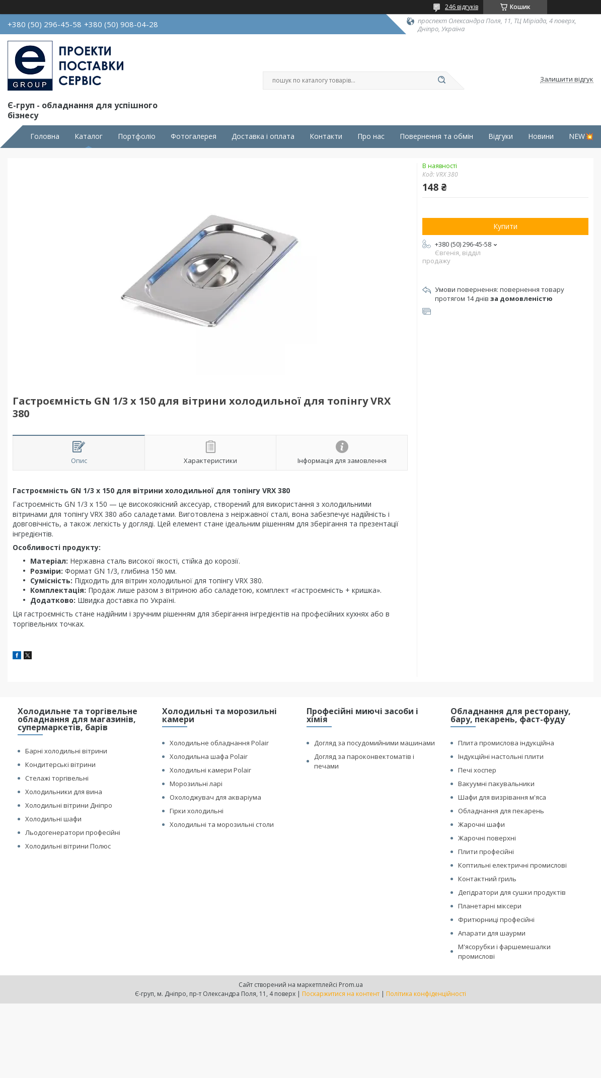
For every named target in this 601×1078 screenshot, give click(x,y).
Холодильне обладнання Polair (219, 742)
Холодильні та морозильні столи (222, 824)
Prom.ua (351, 984)
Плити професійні (486, 851)
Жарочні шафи (481, 824)
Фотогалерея (193, 136)
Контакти (326, 136)
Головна (44, 136)
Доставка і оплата (263, 136)
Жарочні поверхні (487, 837)
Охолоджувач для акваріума (215, 797)
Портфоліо (137, 136)
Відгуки (500, 136)
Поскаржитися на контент (341, 993)
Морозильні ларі (196, 783)
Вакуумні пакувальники (496, 783)
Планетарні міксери (489, 905)
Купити (505, 226)
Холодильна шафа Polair (209, 756)
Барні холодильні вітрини (66, 750)
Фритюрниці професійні (496, 919)
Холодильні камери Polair (210, 770)
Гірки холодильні (196, 810)
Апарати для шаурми (491, 933)
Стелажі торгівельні (57, 778)
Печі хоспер (477, 770)
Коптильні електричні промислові (512, 865)
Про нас (371, 136)
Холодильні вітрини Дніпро (68, 805)
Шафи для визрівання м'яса (502, 797)
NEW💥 (581, 136)
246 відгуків (461, 7)
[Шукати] (441, 80)
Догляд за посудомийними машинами (374, 742)
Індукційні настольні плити (501, 756)
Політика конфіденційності (426, 993)
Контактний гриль (487, 878)
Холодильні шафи (53, 818)
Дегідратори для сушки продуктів (512, 892)
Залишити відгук (566, 79)
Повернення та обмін (436, 136)
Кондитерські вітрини (60, 764)
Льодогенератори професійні (72, 832)
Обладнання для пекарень (501, 810)
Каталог (88, 136)
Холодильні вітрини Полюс (68, 846)
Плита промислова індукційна (506, 742)
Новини (541, 136)
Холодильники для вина (63, 791)
